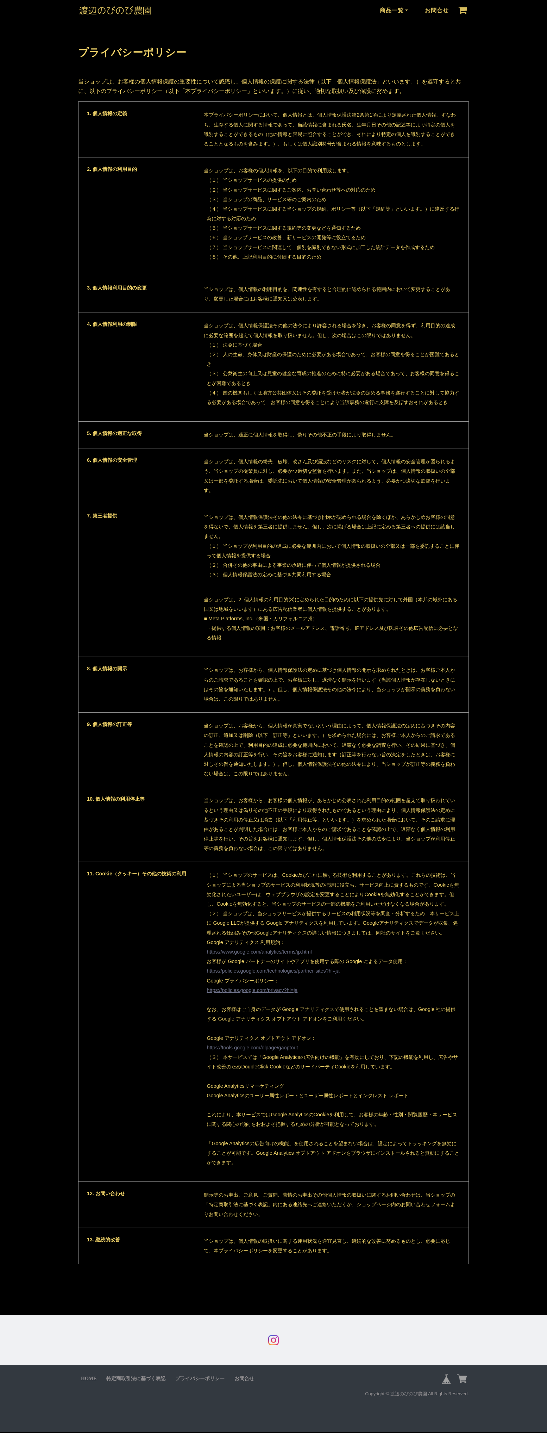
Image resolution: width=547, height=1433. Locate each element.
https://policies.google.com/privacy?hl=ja (252, 990)
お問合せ (437, 10)
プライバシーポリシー (200, 1379)
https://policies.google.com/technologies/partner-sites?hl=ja (273, 971)
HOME (88, 1379)
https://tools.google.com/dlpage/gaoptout (252, 1047)
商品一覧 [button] (392, 10)
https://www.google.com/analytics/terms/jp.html (259, 952)
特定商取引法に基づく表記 (135, 1379)
